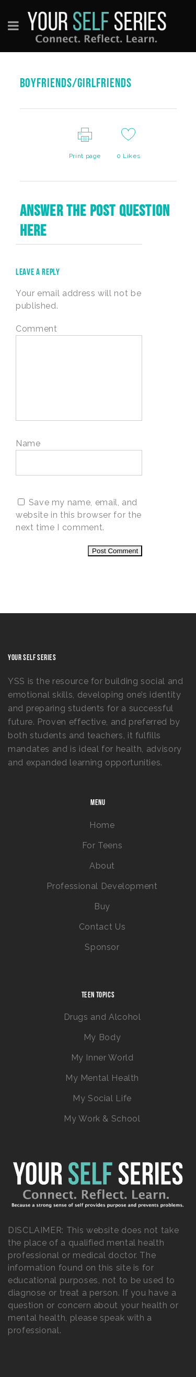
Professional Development (102, 886)
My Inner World (102, 1058)
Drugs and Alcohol (102, 1017)
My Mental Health (102, 1078)
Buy (102, 906)
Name (28, 443)
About (102, 866)
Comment (36, 329)
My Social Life (102, 1098)
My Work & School (102, 1119)
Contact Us (102, 927)
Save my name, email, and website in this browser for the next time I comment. (79, 514)
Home (102, 825)
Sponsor (102, 947)
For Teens (102, 845)
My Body (102, 1037)
